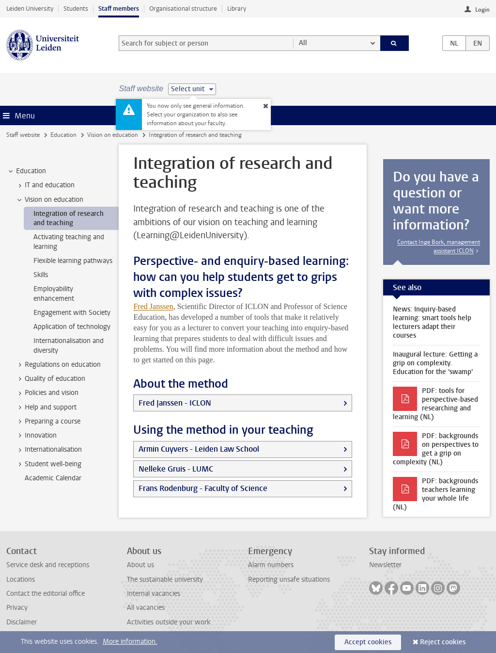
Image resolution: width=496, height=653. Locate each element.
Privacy (17, 607)
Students (75, 8)
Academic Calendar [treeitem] (53, 478)
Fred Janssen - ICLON (175, 403)
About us (140, 565)
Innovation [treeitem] (36, 436)
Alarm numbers (271, 565)
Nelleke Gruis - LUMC (176, 469)
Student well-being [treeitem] (48, 464)
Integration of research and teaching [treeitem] (68, 218)
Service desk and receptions (47, 565)
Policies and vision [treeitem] (47, 393)
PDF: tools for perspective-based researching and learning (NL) (435, 404)
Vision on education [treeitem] (49, 200)
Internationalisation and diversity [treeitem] (68, 345)
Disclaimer (21, 622)
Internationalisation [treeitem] (49, 450)
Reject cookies (442, 642)
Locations (20, 579)
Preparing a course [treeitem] (48, 421)
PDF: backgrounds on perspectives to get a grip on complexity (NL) (436, 449)
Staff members (118, 8)
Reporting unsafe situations (289, 579)
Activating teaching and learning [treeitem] (68, 241)
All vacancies (146, 607)
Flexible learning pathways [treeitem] (72, 260)
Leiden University (29, 8)
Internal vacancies (153, 593)
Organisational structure (183, 8)
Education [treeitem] (26, 171)
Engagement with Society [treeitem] (71, 312)
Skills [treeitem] (40, 274)
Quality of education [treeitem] (50, 379)
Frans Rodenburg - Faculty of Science (203, 488)
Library (236, 8)
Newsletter (385, 565)
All (303, 43)
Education (63, 135)
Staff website (23, 135)
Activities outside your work (168, 622)
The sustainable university (165, 579)
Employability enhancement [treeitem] (53, 293)
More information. (130, 641)
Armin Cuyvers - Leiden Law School (199, 449)
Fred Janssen (153, 306)
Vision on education (112, 135)
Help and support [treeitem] (46, 407)
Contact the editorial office (45, 593)
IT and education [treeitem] (45, 185)
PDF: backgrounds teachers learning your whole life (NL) (435, 494)
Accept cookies (367, 642)
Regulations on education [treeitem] (58, 365)
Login (482, 10)
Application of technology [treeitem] (71, 326)
